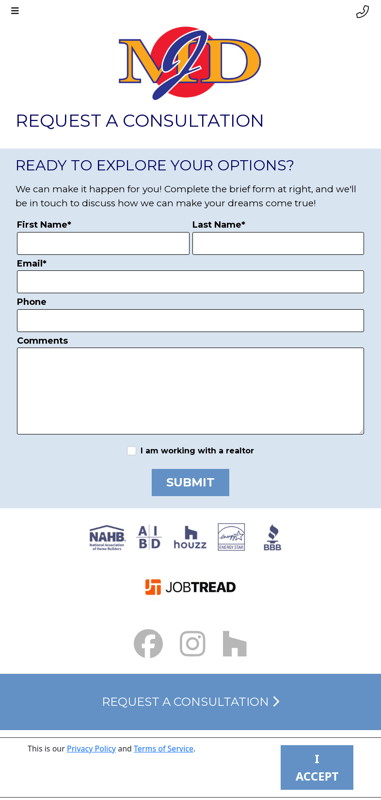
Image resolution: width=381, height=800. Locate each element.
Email (32, 263)
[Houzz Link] (235, 644)
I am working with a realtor (197, 450)
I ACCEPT (317, 767)
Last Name (218, 224)
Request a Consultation (190, 702)
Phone (32, 302)
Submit (190, 482)
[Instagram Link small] (193, 644)
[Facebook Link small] (148, 644)
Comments (42, 340)
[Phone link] (362, 11)
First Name (44, 224)
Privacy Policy (91, 748)
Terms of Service (163, 748)
